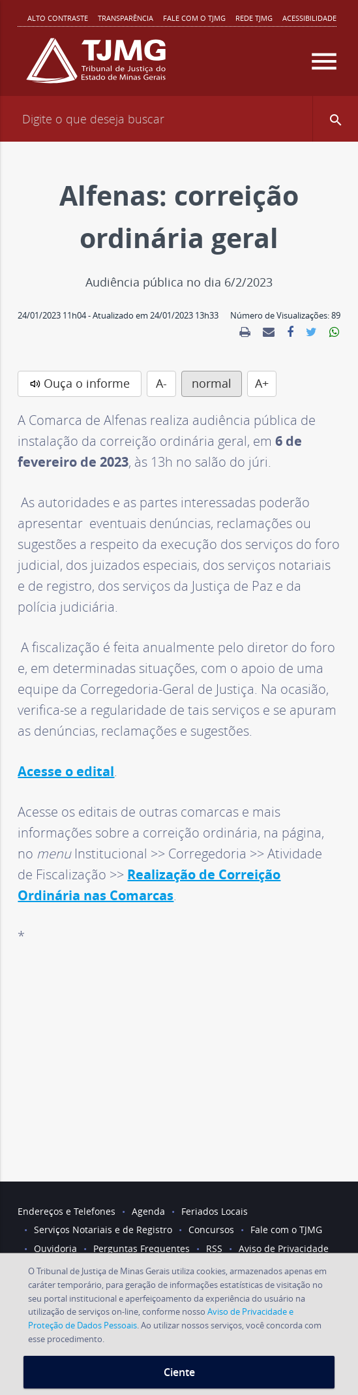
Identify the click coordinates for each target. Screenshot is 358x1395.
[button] (335, 119)
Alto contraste (57, 18)
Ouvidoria (55, 1248)
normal (211, 383)
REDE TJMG (254, 18)
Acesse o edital (66, 771)
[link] (245, 332)
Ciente (179, 1372)
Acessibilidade (309, 18)
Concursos (211, 1229)
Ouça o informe (87, 383)
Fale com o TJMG (194, 18)
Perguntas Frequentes (141, 1248)
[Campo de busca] (179, 119)
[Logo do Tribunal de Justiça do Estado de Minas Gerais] (96, 66)
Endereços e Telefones (66, 1211)
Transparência (125, 18)
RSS (214, 1248)
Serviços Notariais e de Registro (103, 1229)
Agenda (148, 1211)
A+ (262, 383)
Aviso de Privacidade (284, 1248)
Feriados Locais (214, 1211)
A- (161, 383)
